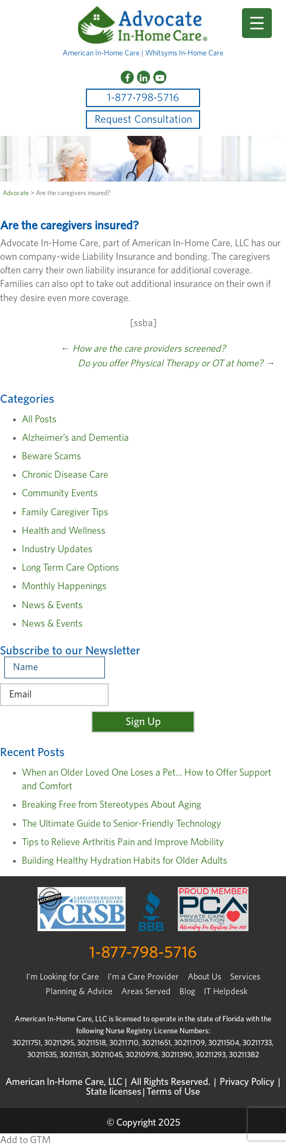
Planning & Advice (79, 991)
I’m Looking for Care (62, 976)
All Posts (39, 420)
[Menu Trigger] (257, 23)
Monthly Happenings (64, 586)
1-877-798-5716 (143, 97)
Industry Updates (57, 549)
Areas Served (146, 991)
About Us (204, 976)
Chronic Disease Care (65, 475)
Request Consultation (143, 119)
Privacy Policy (247, 1082)
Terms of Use (173, 1092)
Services (245, 976)
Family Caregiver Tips (65, 512)
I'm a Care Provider (143, 976)
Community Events (60, 493)
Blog (187, 991)
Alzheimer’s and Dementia (75, 438)
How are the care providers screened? (143, 349)
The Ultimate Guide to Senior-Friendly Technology (121, 824)
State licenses (113, 1092)
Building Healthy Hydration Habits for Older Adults (124, 861)
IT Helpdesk (225, 991)
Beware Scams (51, 456)
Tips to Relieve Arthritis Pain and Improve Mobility (123, 842)
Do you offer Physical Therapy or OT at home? (176, 364)
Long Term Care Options (70, 568)
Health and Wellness (63, 531)
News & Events (52, 605)
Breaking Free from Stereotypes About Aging (111, 805)
